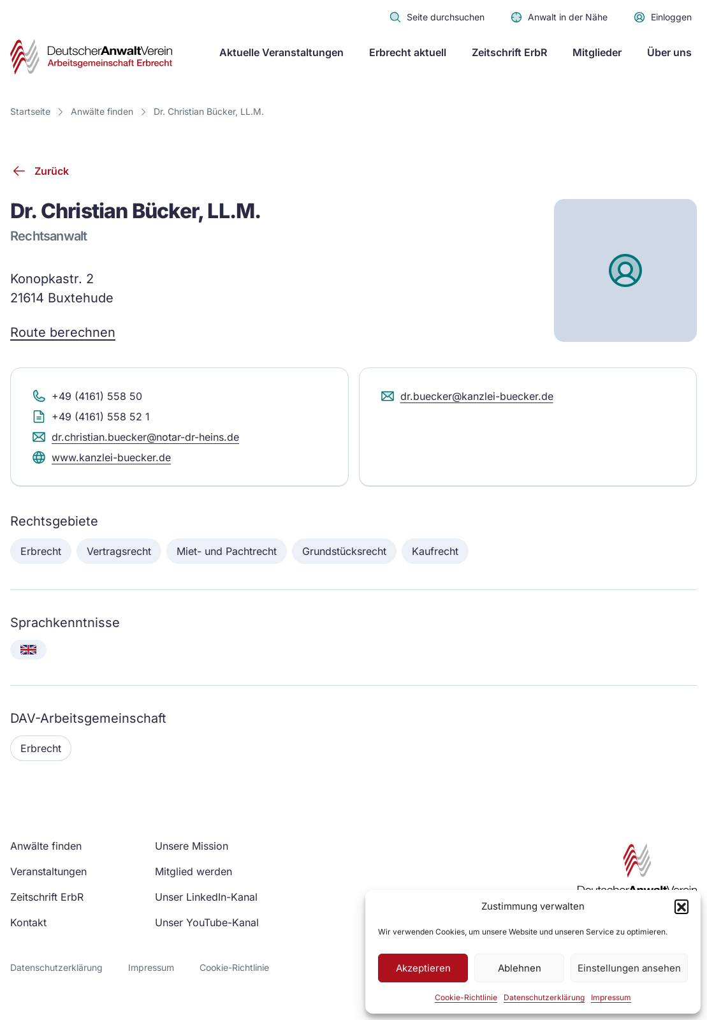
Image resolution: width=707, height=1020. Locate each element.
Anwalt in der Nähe (559, 17)
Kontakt (28, 922)
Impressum (611, 997)
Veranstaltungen (48, 871)
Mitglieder (597, 52)
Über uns (669, 52)
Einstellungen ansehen (629, 968)
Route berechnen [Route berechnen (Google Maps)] (62, 338)
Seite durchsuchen (437, 17)
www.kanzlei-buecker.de (101, 463)
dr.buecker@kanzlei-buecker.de (466, 402)
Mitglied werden (193, 871)
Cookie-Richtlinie (466, 997)
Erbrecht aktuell (407, 52)
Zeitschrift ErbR (509, 52)
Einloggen (662, 17)
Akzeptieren (423, 968)
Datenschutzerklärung (544, 997)
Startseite (30, 111)
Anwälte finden (102, 111)
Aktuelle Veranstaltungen (281, 52)
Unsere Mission (191, 845)
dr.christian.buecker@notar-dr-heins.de (135, 442)
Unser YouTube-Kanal (207, 922)
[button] (681, 906)
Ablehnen (519, 968)
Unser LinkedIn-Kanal (206, 897)
